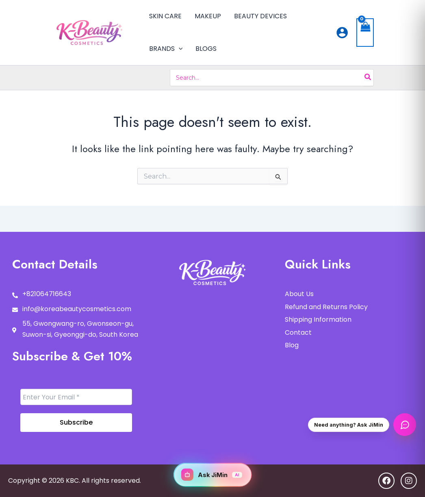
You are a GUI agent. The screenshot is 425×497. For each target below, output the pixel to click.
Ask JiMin (211, 475)
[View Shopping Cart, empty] (365, 32)
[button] (179, 49)
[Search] (368, 78)
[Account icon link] (342, 32)
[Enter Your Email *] (76, 397)
